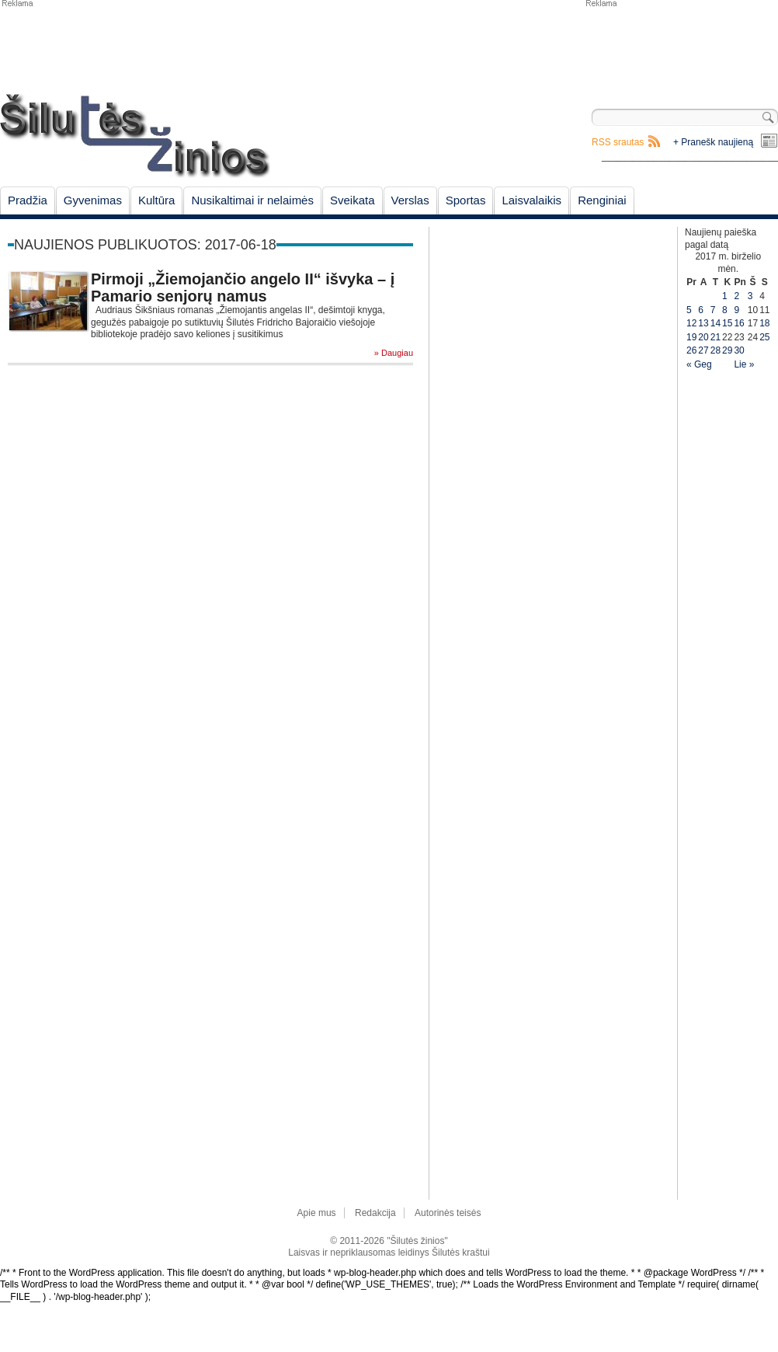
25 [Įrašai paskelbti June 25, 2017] (764, 337)
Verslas (410, 200)
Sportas (466, 200)
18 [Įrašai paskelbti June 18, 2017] (764, 323)
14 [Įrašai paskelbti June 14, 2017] (715, 323)
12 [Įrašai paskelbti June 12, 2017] (691, 323)
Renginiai (602, 200)
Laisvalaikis (531, 200)
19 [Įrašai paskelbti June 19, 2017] (691, 337)
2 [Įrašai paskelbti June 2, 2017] (736, 296)
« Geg (699, 364)
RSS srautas (618, 142)
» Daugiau (393, 353)
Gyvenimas (93, 200)
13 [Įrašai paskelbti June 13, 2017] (703, 323)
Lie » (744, 364)
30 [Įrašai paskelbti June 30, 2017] (739, 350)
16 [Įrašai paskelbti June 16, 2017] (739, 323)
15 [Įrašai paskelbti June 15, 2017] (727, 323)
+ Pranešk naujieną (713, 142)
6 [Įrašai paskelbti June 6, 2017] (700, 310)
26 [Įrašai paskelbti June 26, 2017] (691, 350)
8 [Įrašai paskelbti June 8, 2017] (725, 310)
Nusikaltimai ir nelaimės (252, 200)
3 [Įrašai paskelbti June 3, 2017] (750, 296)
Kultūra (156, 200)
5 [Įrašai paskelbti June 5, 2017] (689, 310)
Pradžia (27, 200)
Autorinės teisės (448, 1212)
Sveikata (352, 200)
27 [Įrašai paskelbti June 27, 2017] (703, 350)
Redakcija (375, 1212)
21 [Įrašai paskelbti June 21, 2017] (715, 337)
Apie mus (316, 1212)
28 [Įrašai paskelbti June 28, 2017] (715, 350)
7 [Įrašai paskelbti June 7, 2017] (713, 310)
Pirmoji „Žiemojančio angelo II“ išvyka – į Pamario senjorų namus (242, 287)
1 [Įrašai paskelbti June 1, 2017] (725, 296)
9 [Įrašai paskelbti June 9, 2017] (736, 310)
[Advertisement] (681, 46)
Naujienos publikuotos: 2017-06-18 (145, 245)
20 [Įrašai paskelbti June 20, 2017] (703, 337)
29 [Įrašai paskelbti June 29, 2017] (727, 350)
